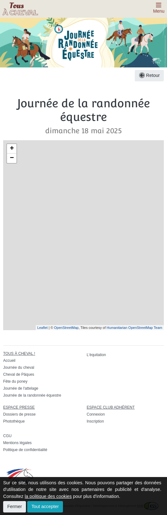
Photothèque (14, 421)
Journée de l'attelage (20, 388)
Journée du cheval (18, 367)
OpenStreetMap (66, 328)
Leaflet (42, 328)
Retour (149, 75)
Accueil (9, 360)
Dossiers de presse (19, 414)
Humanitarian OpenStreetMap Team (134, 328)
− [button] (12, 158)
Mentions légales (17, 443)
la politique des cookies (48, 496)
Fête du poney (15, 381)
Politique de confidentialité (25, 450)
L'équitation (96, 355)
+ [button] (12, 149)
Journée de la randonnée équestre (32, 395)
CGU (7, 436)
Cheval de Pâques (18, 374)
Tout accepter (45, 506)
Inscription (95, 421)
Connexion (96, 414)
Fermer (14, 506)
